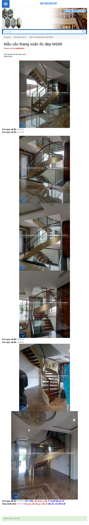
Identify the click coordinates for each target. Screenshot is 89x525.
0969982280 (20, 48)
